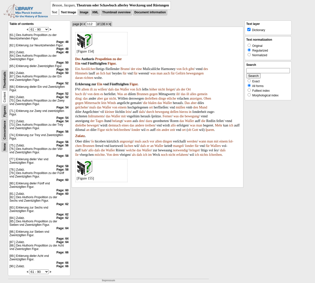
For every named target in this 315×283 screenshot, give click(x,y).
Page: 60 (62, 180)
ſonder (135, 130)
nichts (204, 155)
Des (78, 59)
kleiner (109, 112)
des (206, 69)
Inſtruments (96, 116)
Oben (207, 98)
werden (192, 141)
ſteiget (170, 89)
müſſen (180, 107)
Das (187, 103)
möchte (100, 155)
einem (122, 107)
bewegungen (195, 73)
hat (108, 73)
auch (166, 73)
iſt (91, 89)
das (117, 89)
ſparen (209, 130)
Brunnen (142, 94)
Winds (111, 103)
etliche (171, 98)
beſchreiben (121, 130)
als (178, 89)
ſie (77, 155)
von (179, 69)
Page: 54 (62, 107)
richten (88, 78)
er (148, 146)
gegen (153, 94)
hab (83, 150)
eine (139, 69)
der (119, 59)
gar (106, 98)
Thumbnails (4, 79)
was (153, 73)
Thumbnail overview (116, 12)
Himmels (81, 73)
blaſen (152, 103)
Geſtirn (181, 73)
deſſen (174, 112)
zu (114, 59)
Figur (111, 63)
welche (131, 150)
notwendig (180, 150)
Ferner (167, 116)
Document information (150, 12)
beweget (92, 125)
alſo (173, 125)
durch (150, 112)
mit (123, 116)
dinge (162, 98)
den (195, 107)
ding (78, 98)
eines (125, 125)
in (190, 112)
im (150, 155)
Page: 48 (62, 42)
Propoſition (103, 59)
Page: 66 (62, 252)
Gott (195, 130)
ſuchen (128, 146)
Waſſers (215, 146)
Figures (4, 111)
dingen (167, 141)
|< (81, 24)
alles (193, 94)
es (101, 94)
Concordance (4, 130)
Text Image (68, 12)
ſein (103, 103)
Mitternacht (92, 103)
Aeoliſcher (88, 69)
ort (151, 107)
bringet (194, 150)
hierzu (183, 112)
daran (79, 78)
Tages (99, 121)
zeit (172, 130)
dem (96, 94)
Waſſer (124, 89)
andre (165, 130)
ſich (185, 69)
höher (153, 89)
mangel (178, 146)
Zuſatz (80, 136)
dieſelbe (80, 125)
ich (231, 125)
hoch (78, 94)
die (145, 103)
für (124, 73)
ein (159, 130)
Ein (77, 63)
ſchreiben (215, 155)
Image (84, 12)
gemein (202, 94)
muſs (92, 107)
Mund (203, 107)
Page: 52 (62, 83)
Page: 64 (62, 228)
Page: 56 (62, 131)
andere (139, 125)
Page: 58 (62, 156)
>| (110, 24)
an (97, 73)
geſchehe (81, 107)
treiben (150, 125)
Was (120, 94)
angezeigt (126, 141)
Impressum (108, 280)
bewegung (162, 112)
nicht (161, 89)
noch (164, 155)
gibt (191, 69)
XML (95, 12)
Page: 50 (62, 62)
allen (158, 141)
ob (189, 130)
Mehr (218, 125)
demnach (114, 125)
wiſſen (102, 89)
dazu (149, 121)
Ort (188, 89)
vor (152, 141)
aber (100, 98)
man (159, 73)
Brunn (124, 69)
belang (116, 121)
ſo (92, 141)
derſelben (151, 98)
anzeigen (196, 98)
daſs (111, 89)
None (4, 147)
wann (128, 121)
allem (85, 89)
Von (109, 155)
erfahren (182, 155)
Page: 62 (62, 204)
